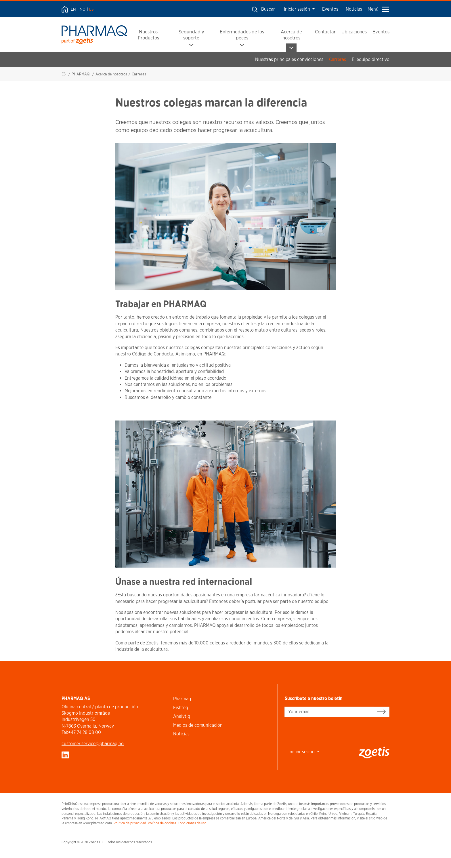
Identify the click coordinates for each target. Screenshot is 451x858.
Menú (378, 9)
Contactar (325, 32)
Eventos (330, 9)
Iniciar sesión (297, 9)
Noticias (354, 9)
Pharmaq (182, 698)
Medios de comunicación (198, 725)
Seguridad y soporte (191, 35)
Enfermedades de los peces (242, 35)
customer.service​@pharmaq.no (93, 743)
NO (82, 9)
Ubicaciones (354, 32)
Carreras (337, 59)
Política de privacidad (130, 823)
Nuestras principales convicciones (289, 59)
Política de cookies (162, 823)
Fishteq (180, 707)
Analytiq (181, 716)
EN (73, 9)
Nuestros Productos (148, 34)
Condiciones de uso (192, 823)
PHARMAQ (80, 74)
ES (91, 9)
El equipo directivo (370, 59)
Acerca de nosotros (291, 35)
